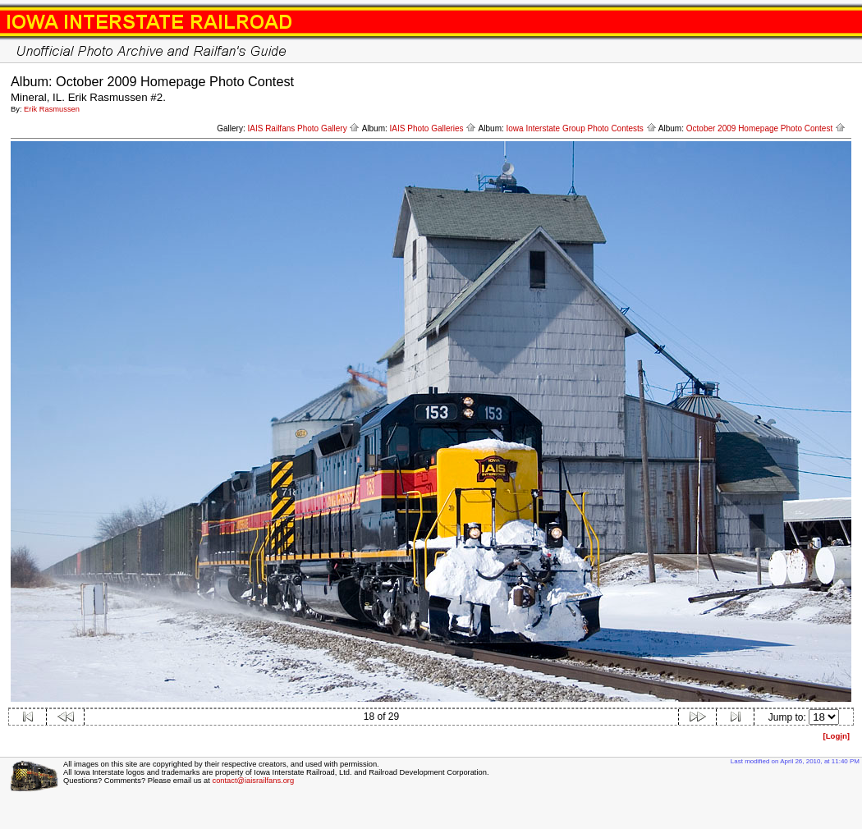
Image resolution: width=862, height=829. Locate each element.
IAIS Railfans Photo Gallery (303, 128)
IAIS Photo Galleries (433, 128)
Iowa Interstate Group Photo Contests (582, 128)
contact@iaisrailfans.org (253, 780)
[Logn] (836, 735)
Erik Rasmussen (52, 109)
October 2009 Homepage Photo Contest (766, 128)
